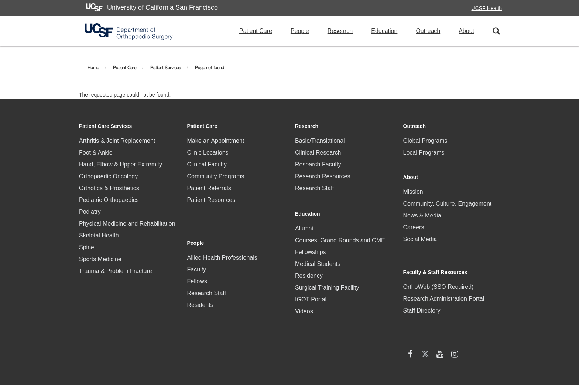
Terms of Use (437, 345)
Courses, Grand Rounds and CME (340, 233)
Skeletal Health (99, 235)
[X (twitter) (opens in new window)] (425, 312)
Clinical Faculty (207, 164)
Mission (413, 186)
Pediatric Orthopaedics (109, 200)
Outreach (428, 31)
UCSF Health (487, 8)
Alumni (304, 222)
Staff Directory (422, 291)
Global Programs (425, 141)
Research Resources (322, 176)
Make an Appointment (215, 141)
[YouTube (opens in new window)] (440, 312)
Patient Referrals (209, 188)
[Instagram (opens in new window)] (455, 312)
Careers (413, 222)
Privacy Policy (393, 345)
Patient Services (165, 67)
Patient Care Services (105, 126)
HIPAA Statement (199, 343)
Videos (304, 304)
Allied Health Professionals (222, 233)
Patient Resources (211, 200)
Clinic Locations (208, 152)
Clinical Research (318, 152)
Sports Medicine (100, 259)
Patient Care (255, 31)
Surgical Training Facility (327, 281)
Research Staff (206, 269)
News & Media (422, 210)
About (466, 31)
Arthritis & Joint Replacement (117, 141)
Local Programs (424, 152)
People (300, 31)
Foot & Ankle (96, 152)
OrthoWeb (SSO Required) (438, 267)
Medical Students (317, 257)
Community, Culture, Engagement (447, 198)
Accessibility (349, 345)
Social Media (420, 233)
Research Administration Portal (443, 279)
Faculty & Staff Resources (435, 253)
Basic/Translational (320, 141)
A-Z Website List (485, 345)
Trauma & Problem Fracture (115, 271)
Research (340, 31)
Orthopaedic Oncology (108, 176)
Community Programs (215, 176)
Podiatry (90, 212)
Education (384, 31)
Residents (200, 281)
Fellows (197, 257)
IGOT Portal (310, 293)
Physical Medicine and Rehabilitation (127, 223)
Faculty (196, 245)
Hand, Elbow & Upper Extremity (120, 164)
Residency (309, 269)
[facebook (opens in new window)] (410, 312)
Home (93, 67)
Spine (86, 247)
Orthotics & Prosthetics (109, 188)
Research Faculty (318, 164)
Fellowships (310, 245)
